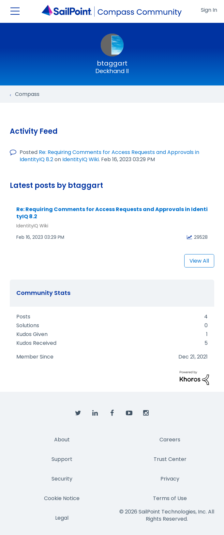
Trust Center (170, 459)
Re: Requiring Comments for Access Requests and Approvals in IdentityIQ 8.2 (112, 213)
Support (62, 459)
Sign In (209, 10)
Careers (169, 439)
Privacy (169, 478)
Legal (61, 518)
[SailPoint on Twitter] (78, 413)
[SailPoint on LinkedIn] (95, 413)
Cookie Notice (62, 498)
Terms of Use (170, 498)
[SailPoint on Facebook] (112, 413)
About (62, 439)
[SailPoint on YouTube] (129, 413)
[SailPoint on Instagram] (146, 413)
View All (199, 261)
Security (62, 478)
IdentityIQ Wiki (80, 159)
